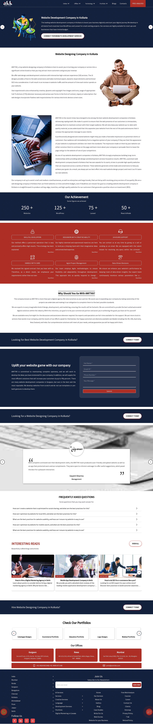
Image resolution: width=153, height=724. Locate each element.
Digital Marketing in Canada (65, 713)
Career (127, 700)
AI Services (59, 693)
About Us (98, 700)
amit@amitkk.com (113, 666)
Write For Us (98, 713)
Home (98, 693)
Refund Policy (128, 720)
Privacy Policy (128, 713)
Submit (109, 391)
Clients (127, 707)
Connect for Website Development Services (63, 36)
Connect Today (132, 340)
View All (135, 544)
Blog (98, 707)
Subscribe (136, 685)
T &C (127, 717)
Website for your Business (98, 720)
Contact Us (128, 703)
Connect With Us (149, 720)
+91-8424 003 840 (42, 666)
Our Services (98, 696)
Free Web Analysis (127, 693)
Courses (128, 696)
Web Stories (98, 717)
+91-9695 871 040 (56, 666)
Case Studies (98, 710)
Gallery (98, 703)
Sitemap (128, 710)
